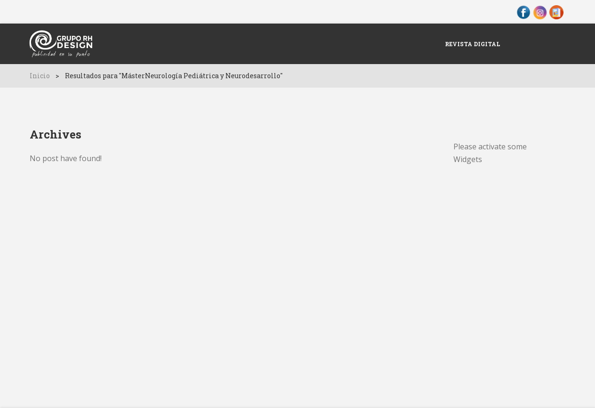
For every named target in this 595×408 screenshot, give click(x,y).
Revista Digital (472, 44)
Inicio (40, 75)
